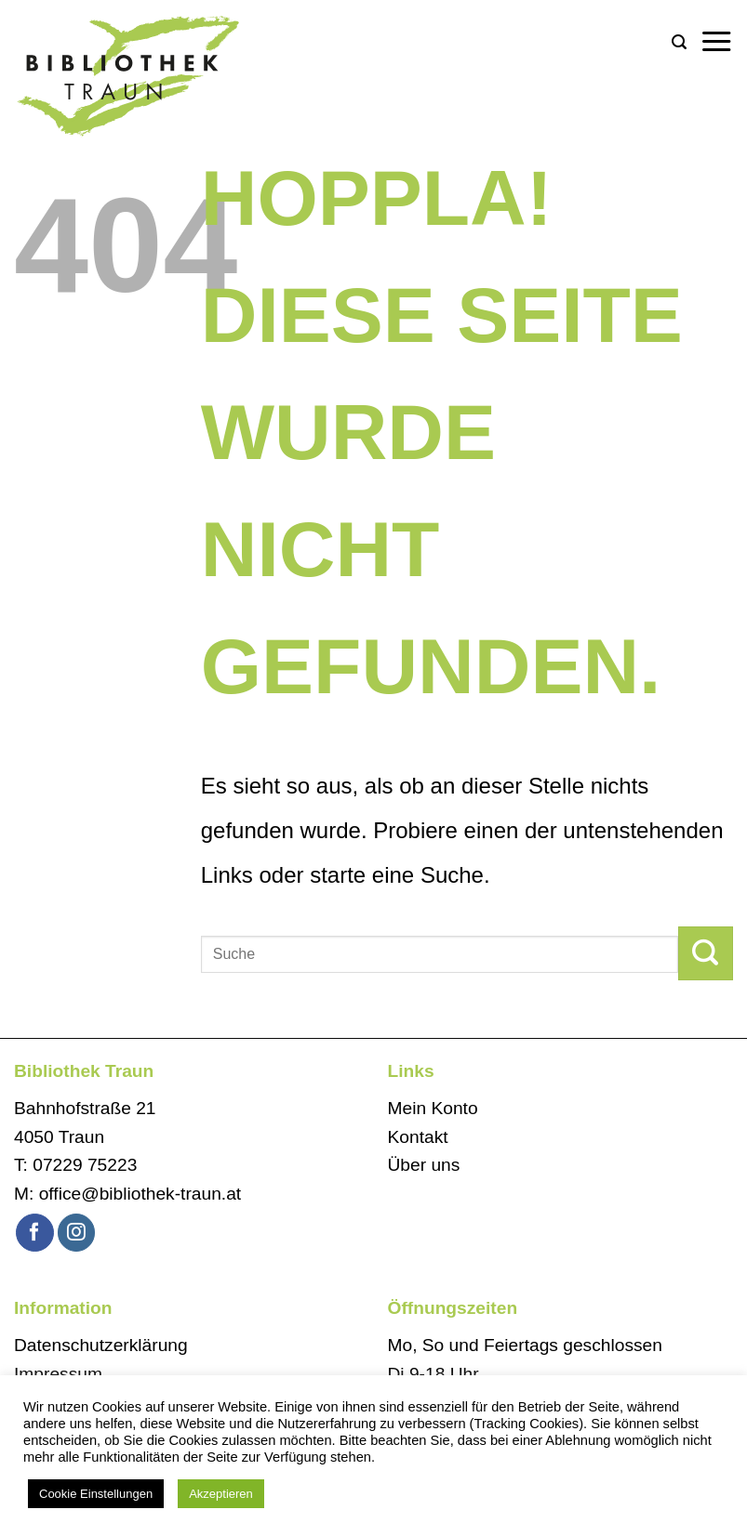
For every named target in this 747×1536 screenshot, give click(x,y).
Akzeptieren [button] (221, 1494)
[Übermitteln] (705, 953)
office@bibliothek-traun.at (140, 1193)
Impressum (58, 1374)
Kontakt (418, 1137)
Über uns (424, 1165)
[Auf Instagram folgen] (77, 1233)
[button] (679, 42)
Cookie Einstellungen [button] (96, 1494)
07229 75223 (85, 1165)
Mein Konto (433, 1108)
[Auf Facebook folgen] (35, 1233)
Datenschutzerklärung (101, 1345)
